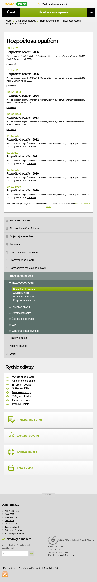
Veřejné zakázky (21, 396)
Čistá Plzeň (9, 520)
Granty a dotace (21, 400)
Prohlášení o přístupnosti (29, 568)
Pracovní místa (20, 404)
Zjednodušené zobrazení (54, 4)
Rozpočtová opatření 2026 (22, 52)
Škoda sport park (12, 527)
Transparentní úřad (49, 21)
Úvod (9, 21)
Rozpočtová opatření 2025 (22, 74)
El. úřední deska (21, 384)
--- (91, 12)
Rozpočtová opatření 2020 (22, 173)
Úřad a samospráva (26, 21)
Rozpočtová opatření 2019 (22, 190)
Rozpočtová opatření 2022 (22, 139)
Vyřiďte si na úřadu (23, 377)
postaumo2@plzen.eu (64, 555)
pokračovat (11, 64)
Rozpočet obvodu (72, 21)
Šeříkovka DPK (20, 388)
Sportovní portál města (14, 533)
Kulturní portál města (13, 530)
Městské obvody (21, 392)
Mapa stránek (9, 568)
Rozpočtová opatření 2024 (22, 95)
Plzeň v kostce (11, 517)
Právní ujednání (51, 568)
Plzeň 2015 (9, 514)
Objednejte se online (24, 380)
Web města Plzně (12, 511)
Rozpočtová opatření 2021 (22, 156)
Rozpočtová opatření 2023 (22, 117)
